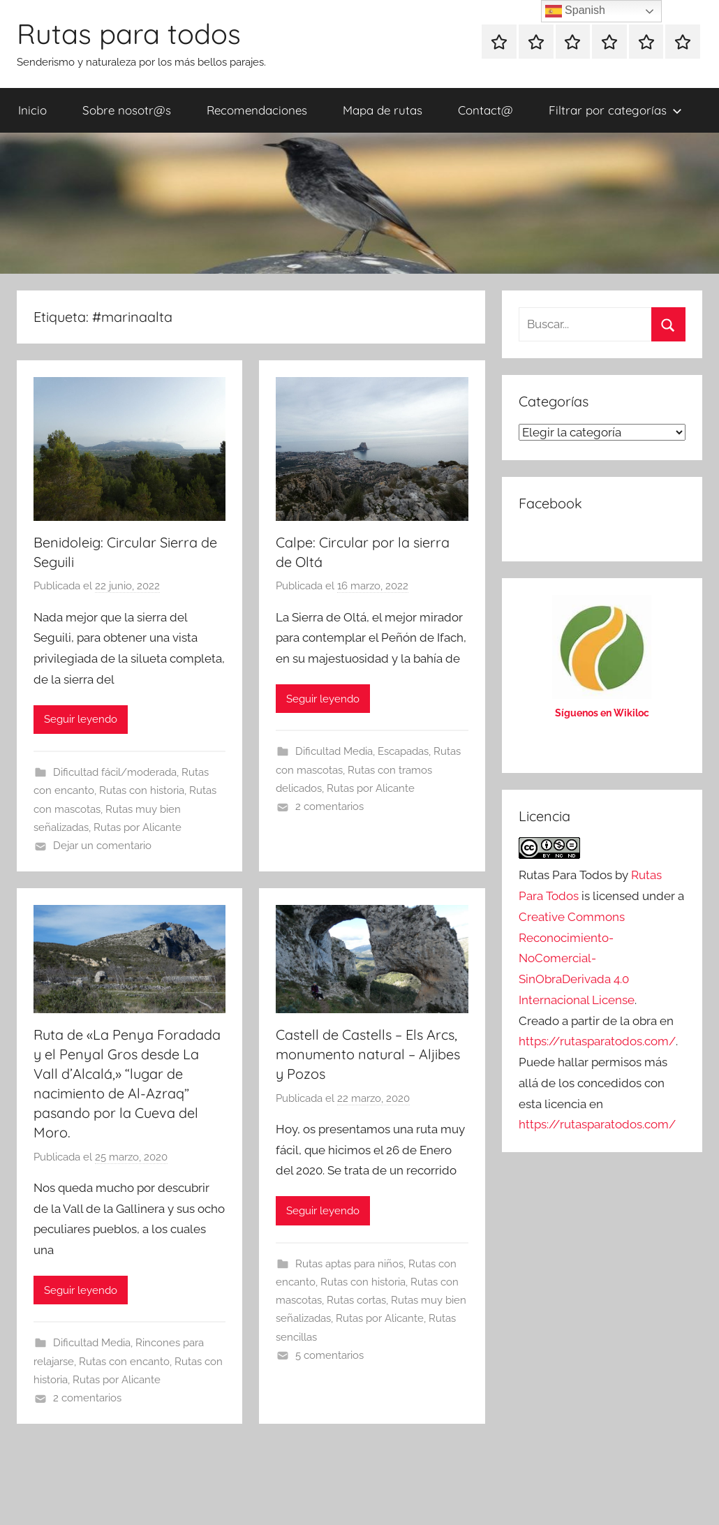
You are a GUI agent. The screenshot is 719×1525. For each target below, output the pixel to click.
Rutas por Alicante (137, 827)
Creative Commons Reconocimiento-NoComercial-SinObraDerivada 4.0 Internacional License (577, 958)
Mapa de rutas (382, 110)
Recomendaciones (257, 110)
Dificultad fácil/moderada (115, 772)
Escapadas (403, 751)
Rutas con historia (141, 790)
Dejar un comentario (102, 845)
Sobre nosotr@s (126, 110)
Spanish (575, 11)
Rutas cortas (356, 1300)
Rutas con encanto (124, 1361)
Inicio (32, 110)
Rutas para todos (129, 33)
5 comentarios (329, 1355)
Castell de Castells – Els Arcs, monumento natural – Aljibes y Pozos (368, 1054)
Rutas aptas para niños (349, 1264)
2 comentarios (329, 806)
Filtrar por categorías (615, 110)
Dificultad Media (334, 751)
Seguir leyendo (80, 719)
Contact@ (485, 110)
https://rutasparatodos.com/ (597, 1041)
